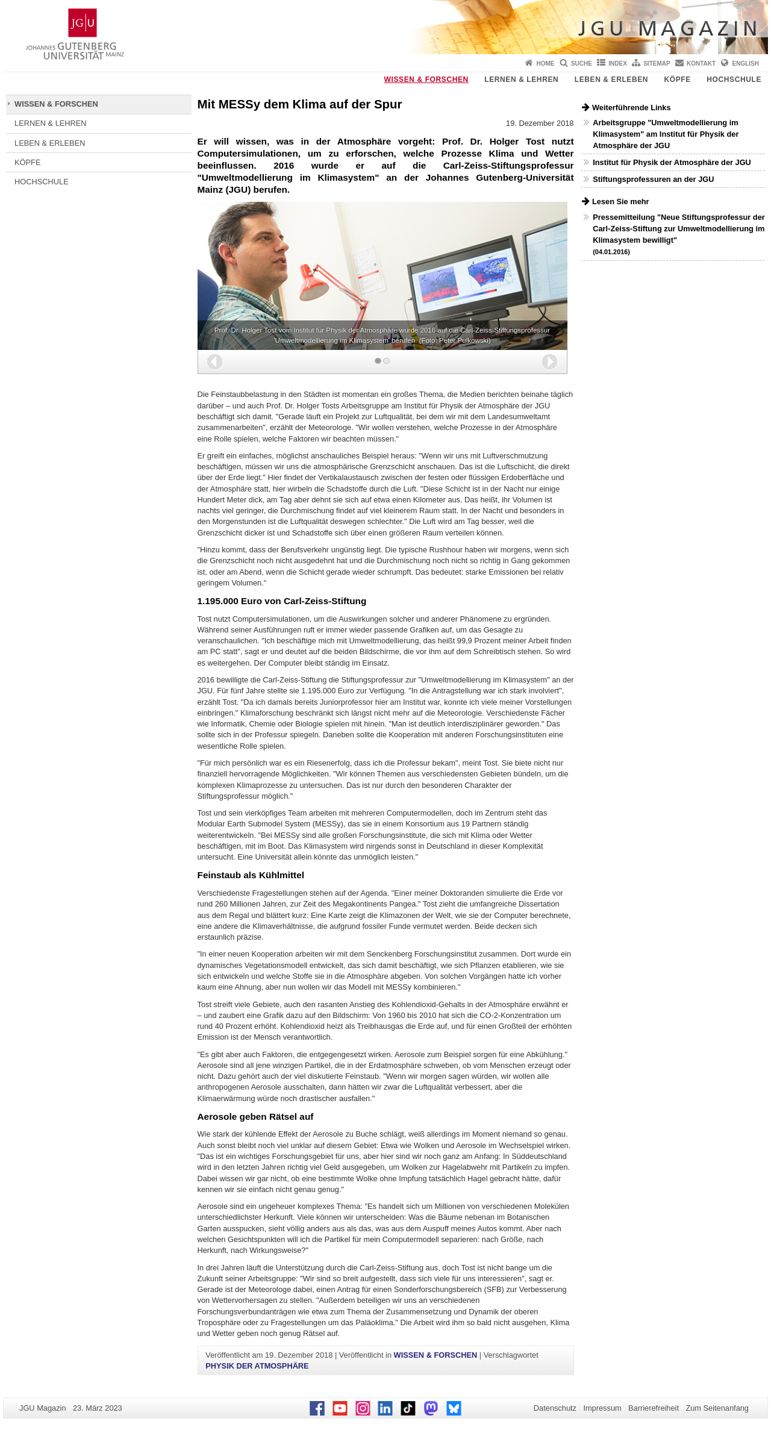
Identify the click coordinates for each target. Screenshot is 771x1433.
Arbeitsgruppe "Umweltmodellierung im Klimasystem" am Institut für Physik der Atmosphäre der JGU (665, 134)
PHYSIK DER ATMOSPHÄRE (256, 1365)
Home (546, 63)
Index (617, 63)
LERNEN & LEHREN (521, 79)
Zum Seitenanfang (717, 1408)
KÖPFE (677, 79)
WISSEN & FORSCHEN (426, 79)
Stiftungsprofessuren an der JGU (653, 179)
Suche (581, 63)
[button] (214, 361)
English (745, 63)
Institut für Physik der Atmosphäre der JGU (672, 162)
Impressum (602, 1408)
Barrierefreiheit (653, 1408)
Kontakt (701, 63)
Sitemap (656, 63)
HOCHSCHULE (734, 79)
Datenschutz (555, 1408)
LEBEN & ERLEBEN (611, 79)
